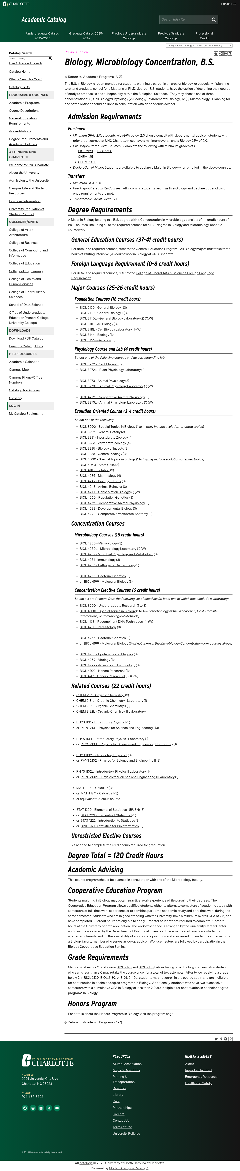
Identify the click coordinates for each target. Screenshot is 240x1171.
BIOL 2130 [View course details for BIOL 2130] (104, 151)
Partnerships (122, 1108)
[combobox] (199, 46)
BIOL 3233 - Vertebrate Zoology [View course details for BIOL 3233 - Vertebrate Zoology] (103, 443)
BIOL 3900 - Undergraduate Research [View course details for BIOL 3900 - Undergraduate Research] (108, 606)
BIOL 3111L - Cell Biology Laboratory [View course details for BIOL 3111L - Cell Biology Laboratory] (106, 329)
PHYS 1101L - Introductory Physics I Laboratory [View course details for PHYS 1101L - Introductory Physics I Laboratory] (110, 739)
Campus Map (19, 370)
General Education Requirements (23, 120)
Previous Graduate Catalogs (171, 36)
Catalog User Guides (24, 390)
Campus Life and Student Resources (28, 190)
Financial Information (24, 201)
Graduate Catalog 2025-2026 (86, 36)
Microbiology (199, 99)
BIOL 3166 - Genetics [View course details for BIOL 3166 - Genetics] (95, 340)
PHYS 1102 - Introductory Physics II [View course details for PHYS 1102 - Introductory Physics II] (101, 755)
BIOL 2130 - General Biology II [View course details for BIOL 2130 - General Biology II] (101, 313)
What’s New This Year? (25, 79)
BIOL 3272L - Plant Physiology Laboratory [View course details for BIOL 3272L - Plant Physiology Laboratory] (110, 370)
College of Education (24, 263)
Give (116, 1101)
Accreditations (20, 131)
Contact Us (121, 1120)
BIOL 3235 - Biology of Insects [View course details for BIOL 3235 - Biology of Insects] (102, 448)
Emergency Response (201, 1077)
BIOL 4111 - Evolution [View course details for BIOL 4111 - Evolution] (95, 470)
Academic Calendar (24, 362)
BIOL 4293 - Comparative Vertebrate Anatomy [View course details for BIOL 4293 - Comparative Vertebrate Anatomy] (114, 514)
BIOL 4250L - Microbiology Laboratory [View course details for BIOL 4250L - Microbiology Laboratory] (108, 549)
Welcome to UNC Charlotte (29, 165)
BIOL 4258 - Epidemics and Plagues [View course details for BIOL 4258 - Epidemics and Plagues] (106, 654)
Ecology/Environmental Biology (156, 99)
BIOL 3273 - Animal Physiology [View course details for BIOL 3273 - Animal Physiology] (102, 381)
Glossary (15, 398)
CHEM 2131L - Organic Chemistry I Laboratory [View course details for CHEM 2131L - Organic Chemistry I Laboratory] (109, 701)
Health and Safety (198, 1083)
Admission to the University (29, 180)
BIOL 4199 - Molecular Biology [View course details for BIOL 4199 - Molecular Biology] (106, 581)
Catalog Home (19, 72)
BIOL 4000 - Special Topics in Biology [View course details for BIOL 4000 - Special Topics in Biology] (108, 459)
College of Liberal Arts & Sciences (27, 294)
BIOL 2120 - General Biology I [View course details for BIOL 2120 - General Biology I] (101, 308)
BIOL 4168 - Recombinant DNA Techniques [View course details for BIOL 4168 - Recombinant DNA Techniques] (111, 622)
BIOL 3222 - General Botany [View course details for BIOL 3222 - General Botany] (100, 432)
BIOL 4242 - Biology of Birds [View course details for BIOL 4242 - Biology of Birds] (100, 481)
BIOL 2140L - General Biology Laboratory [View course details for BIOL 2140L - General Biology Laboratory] (110, 318)
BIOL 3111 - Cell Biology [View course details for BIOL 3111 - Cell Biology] (96, 324)
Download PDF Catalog (26, 338)
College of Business (23, 243)
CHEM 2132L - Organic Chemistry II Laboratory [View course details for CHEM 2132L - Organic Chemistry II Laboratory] (110, 711)
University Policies (126, 1133)
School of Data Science (26, 305)
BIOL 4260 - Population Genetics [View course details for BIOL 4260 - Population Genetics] (104, 497)
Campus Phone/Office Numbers (25, 380)
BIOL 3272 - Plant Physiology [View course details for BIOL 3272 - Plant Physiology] (101, 364)
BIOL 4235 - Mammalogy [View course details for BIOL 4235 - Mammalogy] (98, 476)
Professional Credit (204, 36)
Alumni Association (127, 1064)
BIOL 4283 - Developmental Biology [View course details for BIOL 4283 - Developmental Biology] (106, 508)
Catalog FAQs (19, 87)
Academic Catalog (44, 19)
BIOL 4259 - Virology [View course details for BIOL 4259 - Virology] (95, 660)
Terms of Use (122, 1127)
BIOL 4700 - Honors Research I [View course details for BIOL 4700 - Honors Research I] (102, 671)
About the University (24, 173)
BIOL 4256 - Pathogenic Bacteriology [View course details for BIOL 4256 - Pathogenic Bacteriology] (107, 565)
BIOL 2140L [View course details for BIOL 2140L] (129, 978)
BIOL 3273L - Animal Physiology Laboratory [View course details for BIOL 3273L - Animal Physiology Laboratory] (111, 386)
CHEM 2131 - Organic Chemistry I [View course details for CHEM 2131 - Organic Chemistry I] (100, 695)
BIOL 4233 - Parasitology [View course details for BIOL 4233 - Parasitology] (98, 627)
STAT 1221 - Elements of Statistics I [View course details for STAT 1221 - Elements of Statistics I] (106, 815)
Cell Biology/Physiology (110, 99)
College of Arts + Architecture (21, 232)
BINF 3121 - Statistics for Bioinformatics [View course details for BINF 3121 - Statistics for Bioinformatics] (110, 826)
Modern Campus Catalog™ (128, 1168)
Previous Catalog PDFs (26, 346)
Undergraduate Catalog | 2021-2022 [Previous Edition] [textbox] (194, 45)
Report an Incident (198, 1070)
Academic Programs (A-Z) (102, 77)
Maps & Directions (126, 1070)
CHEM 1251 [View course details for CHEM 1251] (86, 157)
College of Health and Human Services (25, 281)
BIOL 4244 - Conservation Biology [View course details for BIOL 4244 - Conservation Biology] (105, 492)
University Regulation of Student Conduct (26, 211)
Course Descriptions (24, 111)
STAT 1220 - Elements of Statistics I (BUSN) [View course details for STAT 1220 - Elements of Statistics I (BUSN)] (108, 810)
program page (163, 1014)
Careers (118, 1114)
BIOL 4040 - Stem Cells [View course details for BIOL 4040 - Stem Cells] (97, 465)
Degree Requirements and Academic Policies (28, 141)
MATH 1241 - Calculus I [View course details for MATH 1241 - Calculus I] (97, 793)
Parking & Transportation (124, 1079)
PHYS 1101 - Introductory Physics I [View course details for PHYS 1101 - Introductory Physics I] (101, 722)
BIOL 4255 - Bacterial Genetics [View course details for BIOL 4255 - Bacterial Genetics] (103, 576)
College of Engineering (26, 271)
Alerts (189, 1064)
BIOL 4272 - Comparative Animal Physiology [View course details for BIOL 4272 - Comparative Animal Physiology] (112, 397)
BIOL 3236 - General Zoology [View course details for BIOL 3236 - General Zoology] (101, 454)
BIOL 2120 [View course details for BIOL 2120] (85, 151)
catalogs (86, 1163)
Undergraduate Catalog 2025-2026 (42, 36)
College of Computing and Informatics (28, 252)
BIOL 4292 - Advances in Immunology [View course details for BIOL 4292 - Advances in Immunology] (107, 665)
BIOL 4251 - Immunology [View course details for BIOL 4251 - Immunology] (98, 560)
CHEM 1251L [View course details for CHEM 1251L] (87, 162)
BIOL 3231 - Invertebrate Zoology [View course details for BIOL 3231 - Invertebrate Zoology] (104, 437)
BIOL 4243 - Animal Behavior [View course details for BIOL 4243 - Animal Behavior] (101, 487)
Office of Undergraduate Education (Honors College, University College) (29, 318)
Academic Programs (24, 103)
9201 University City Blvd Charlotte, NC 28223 (40, 1081)
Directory (119, 1088)
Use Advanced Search (25, 63)
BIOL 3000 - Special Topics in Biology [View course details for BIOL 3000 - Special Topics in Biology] (107, 427)
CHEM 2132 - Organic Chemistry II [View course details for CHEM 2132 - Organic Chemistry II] (101, 706)
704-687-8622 (32, 1097)
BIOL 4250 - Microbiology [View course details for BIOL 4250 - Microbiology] (99, 543)
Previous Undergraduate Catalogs (129, 36)
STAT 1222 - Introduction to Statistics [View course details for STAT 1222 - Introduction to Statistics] (108, 820)
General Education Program (156, 249)
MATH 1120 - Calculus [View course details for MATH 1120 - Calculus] (92, 788)
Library (118, 1095)
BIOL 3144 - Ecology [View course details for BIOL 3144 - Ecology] (94, 335)
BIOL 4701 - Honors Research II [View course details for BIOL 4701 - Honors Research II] (102, 676)
